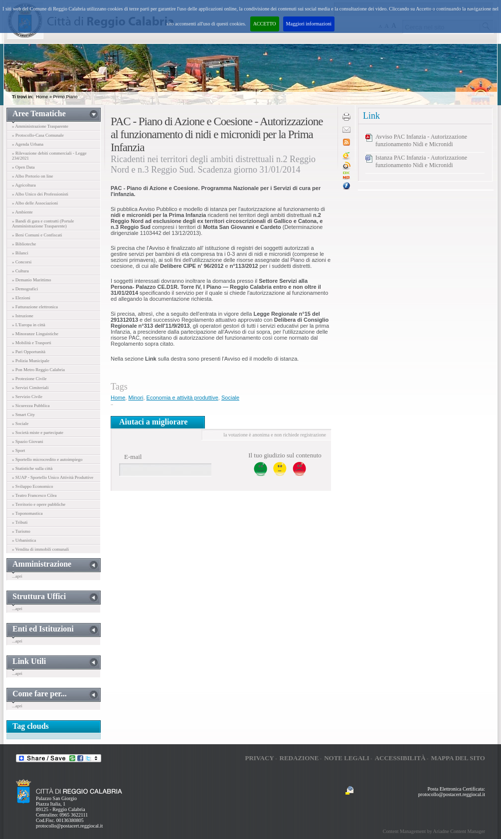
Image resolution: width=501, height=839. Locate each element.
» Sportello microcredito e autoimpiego (47, 459)
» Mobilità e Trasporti (31, 342)
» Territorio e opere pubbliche (38, 504)
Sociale (230, 398)
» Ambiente (22, 212)
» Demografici (25, 288)
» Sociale (20, 423)
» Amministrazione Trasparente (40, 126)
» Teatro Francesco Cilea (34, 495)
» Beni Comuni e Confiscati (37, 234)
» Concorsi (21, 261)
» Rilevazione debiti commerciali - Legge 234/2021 (49, 156)
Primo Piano (65, 96)
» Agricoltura (24, 185)
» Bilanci (20, 252)
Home (42, 96)
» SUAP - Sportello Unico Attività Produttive (52, 477)
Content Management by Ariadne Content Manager (434, 831)
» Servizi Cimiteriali (30, 387)
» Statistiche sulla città (32, 468)
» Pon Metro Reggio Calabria (38, 369)
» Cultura (20, 270)
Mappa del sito (458, 758)
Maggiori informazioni (309, 23)
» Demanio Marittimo (31, 279)
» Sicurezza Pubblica (30, 405)
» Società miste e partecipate (37, 432)
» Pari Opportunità (28, 351)
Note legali (346, 758)
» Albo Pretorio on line (32, 176)
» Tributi (19, 522)
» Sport (18, 450)
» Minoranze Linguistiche (35, 333)
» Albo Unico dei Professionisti (40, 194)
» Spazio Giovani (27, 441)
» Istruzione (22, 315)
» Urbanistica (24, 540)
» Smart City (23, 414)
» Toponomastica (27, 513)
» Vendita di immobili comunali (40, 549)
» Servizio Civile (27, 396)
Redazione (299, 758)
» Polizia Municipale (30, 360)
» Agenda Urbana (27, 144)
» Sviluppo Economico (32, 486)
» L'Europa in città (28, 324)
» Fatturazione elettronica (35, 306)
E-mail (133, 456)
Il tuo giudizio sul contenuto (285, 455)
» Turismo (21, 531)
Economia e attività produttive (182, 398)
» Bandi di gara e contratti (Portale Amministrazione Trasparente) (43, 223)
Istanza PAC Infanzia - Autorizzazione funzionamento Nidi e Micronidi (421, 161)
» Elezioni (21, 297)
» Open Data (23, 167)
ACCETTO (264, 23)
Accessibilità (400, 758)
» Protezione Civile (29, 378)
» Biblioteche (24, 243)
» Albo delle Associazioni (35, 203)
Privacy (259, 758)
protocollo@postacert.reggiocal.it (69, 826)
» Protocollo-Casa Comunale (38, 135)
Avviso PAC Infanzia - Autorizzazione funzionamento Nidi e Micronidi (421, 140)
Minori (135, 398)
